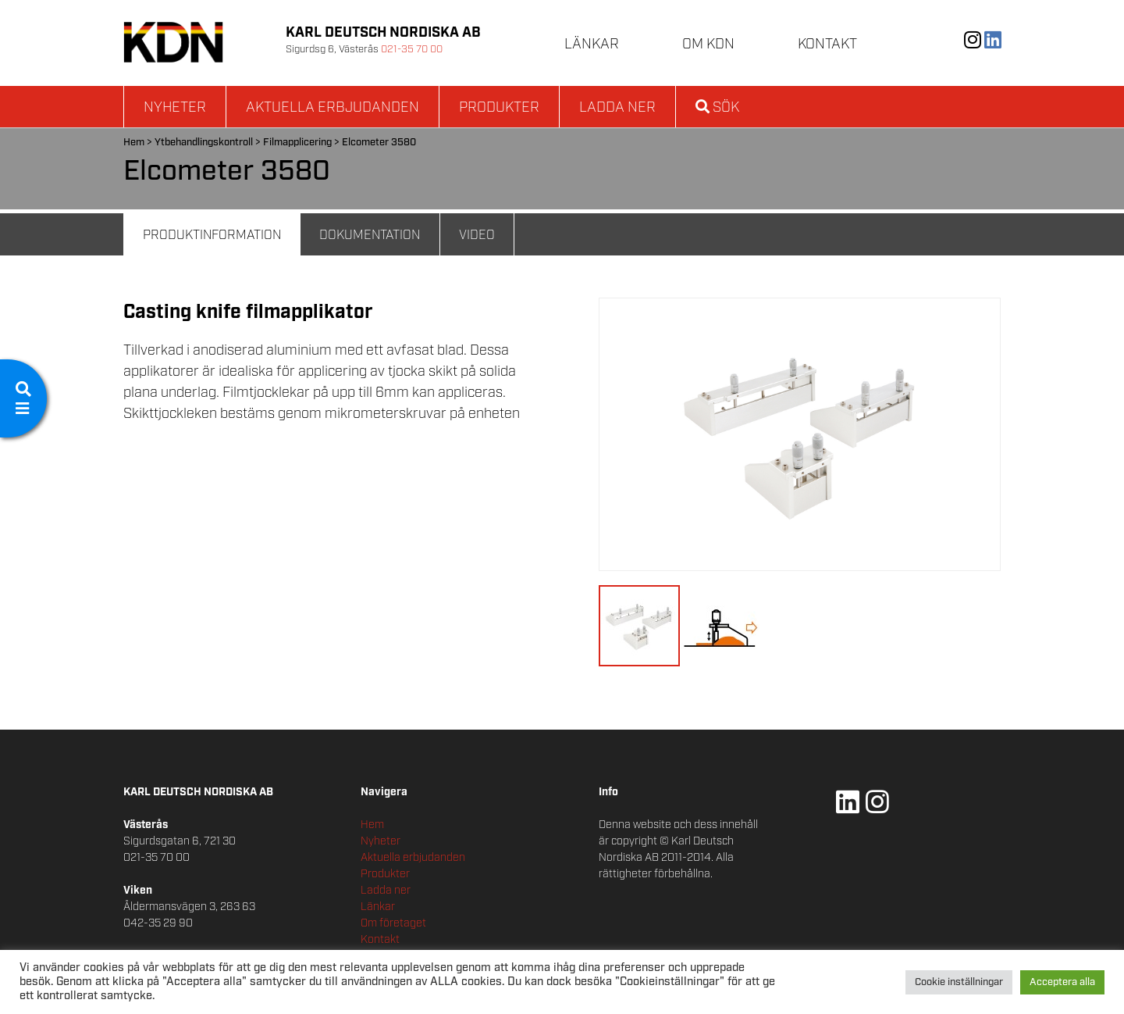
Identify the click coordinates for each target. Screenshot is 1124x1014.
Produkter (499, 107)
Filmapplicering (297, 142)
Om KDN (708, 44)
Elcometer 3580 (379, 142)
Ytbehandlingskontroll (204, 142)
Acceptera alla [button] (1062, 982)
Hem (133, 142)
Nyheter (175, 107)
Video (477, 235)
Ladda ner (617, 107)
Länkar (591, 44)
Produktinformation (212, 235)
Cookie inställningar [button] (959, 982)
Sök (717, 107)
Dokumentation (369, 235)
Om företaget (393, 923)
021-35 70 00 (412, 49)
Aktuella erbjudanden (332, 107)
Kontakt (827, 44)
